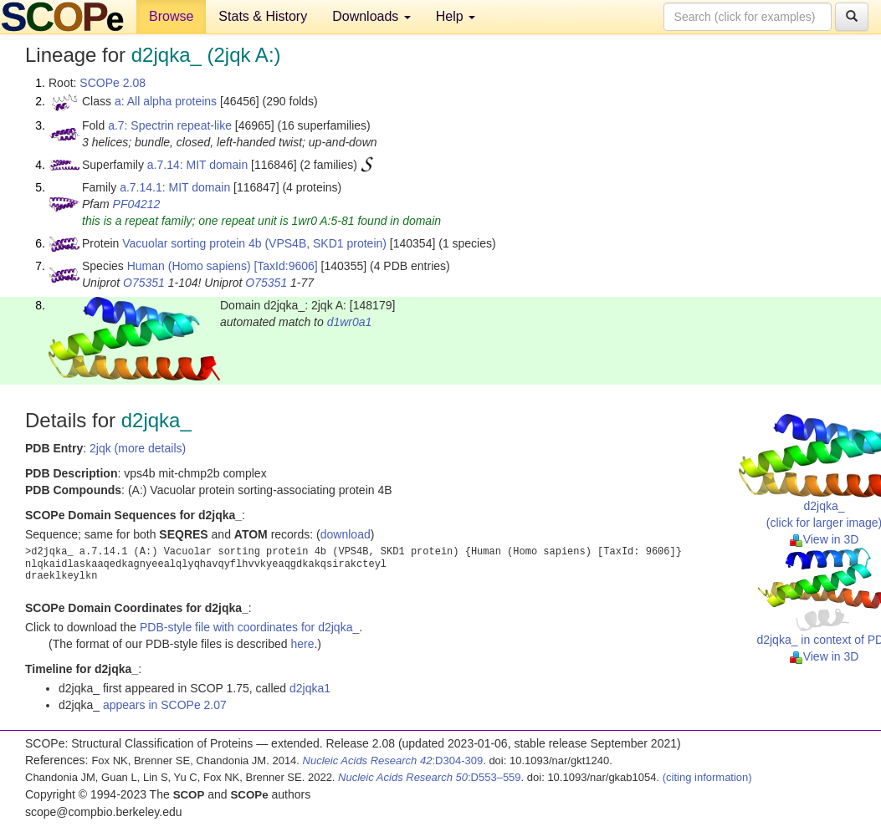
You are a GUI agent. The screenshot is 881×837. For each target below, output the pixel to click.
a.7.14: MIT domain (197, 164)
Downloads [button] (371, 16)
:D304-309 (393, 760)
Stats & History (262, 16)
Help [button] (455, 16)
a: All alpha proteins (166, 101)
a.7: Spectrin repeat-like (170, 125)
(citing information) (707, 777)
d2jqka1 (309, 688)
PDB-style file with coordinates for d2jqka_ (249, 627)
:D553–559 (429, 777)
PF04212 (137, 204)
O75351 (144, 282)
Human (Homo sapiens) (189, 266)
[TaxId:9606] (285, 266)
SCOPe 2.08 (112, 82)
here (302, 644)
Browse (171, 16)
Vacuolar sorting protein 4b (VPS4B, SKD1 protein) (254, 243)
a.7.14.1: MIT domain (175, 187)
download (345, 534)
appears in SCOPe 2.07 (165, 705)
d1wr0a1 (349, 322)
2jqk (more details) (138, 448)
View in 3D (824, 539)
